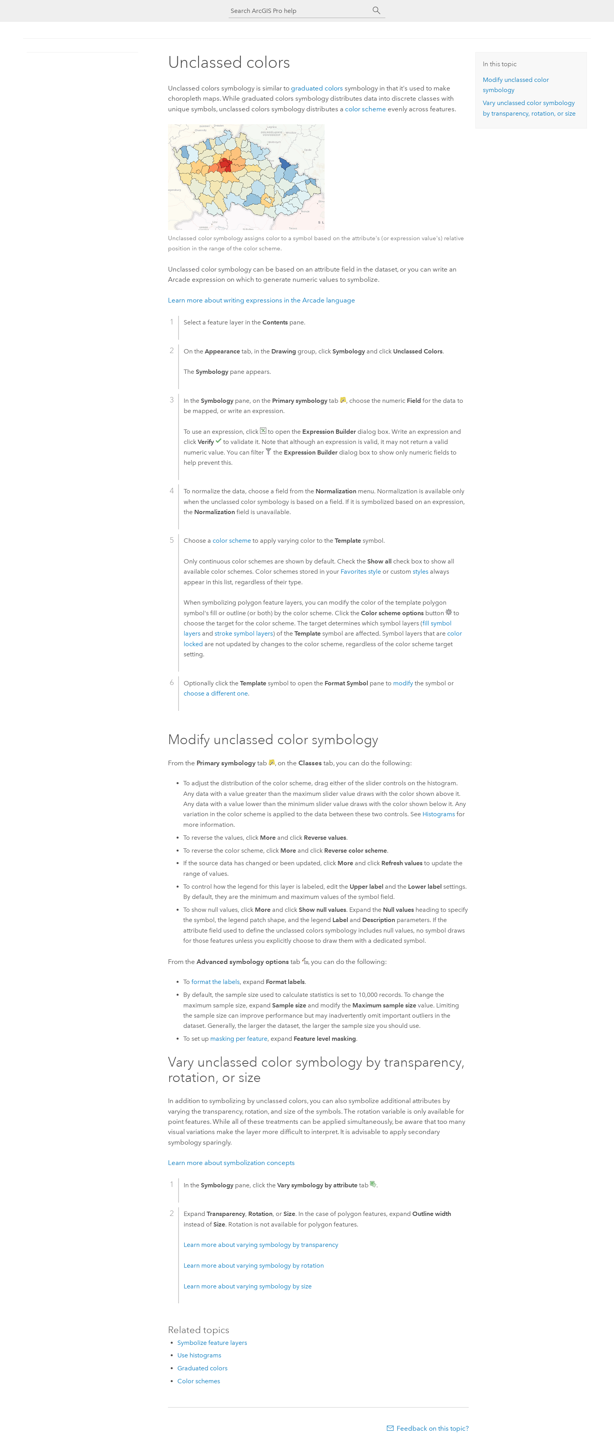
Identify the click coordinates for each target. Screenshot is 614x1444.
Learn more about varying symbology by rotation (254, 1265)
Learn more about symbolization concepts (231, 1163)
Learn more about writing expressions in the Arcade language (261, 300)
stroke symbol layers (244, 633)
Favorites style (361, 571)
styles (420, 571)
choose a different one (216, 693)
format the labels (215, 982)
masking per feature (238, 1038)
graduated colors (317, 88)
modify (403, 683)
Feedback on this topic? (433, 1428)
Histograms (439, 814)
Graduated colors (202, 1368)
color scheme (365, 109)
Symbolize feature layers (212, 1342)
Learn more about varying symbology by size (248, 1286)
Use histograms (199, 1355)
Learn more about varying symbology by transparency (261, 1244)
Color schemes (198, 1381)
